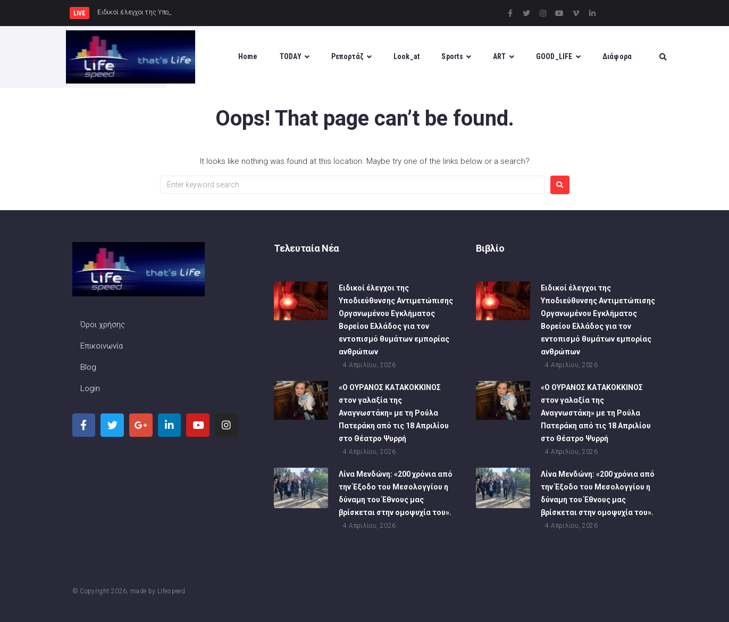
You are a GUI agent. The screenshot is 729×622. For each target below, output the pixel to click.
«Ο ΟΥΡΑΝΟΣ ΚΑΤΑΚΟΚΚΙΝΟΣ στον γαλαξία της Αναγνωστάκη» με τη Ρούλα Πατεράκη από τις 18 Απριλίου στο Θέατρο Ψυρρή (394, 414)
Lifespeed (171, 591)
